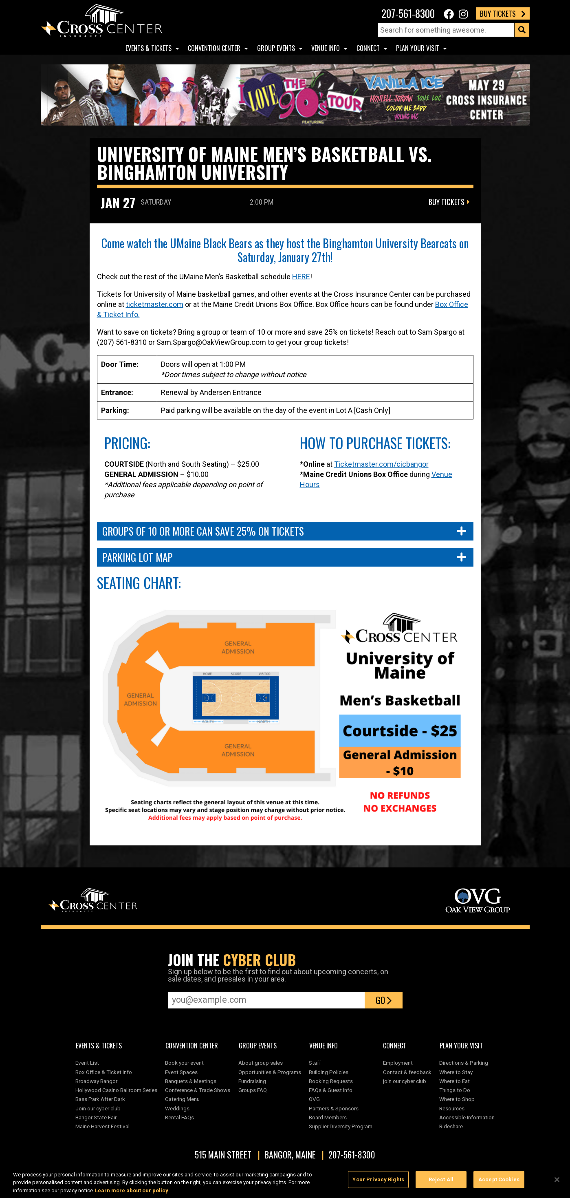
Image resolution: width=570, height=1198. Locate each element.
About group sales (260, 1062)
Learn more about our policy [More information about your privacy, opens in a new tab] (131, 1194)
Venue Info (325, 48)
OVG (314, 1099)
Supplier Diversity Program (342, 1126)
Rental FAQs (179, 1117)
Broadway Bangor (96, 1081)
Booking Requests (331, 1081)
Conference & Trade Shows (197, 1090)
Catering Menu (182, 1099)
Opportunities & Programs (269, 1072)
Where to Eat (454, 1081)
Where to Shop (457, 1099)
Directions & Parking (463, 1062)
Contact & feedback (407, 1072)
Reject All (441, 1183)
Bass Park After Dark (100, 1099)
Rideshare (451, 1126)
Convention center (214, 48)
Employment (398, 1062)
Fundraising (252, 1081)
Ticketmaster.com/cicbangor (381, 464)
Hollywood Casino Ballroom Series (116, 1090)
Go (384, 999)
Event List (87, 1062)
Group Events (276, 48)
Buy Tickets (503, 13)
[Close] (557, 1183)
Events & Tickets (148, 48)
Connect (368, 48)
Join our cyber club (98, 1108)
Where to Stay (456, 1072)
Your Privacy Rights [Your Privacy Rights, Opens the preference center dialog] (378, 1183)
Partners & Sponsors (334, 1108)
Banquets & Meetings (190, 1081)
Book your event (184, 1062)
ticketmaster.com (154, 304)
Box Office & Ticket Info (103, 1072)
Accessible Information (467, 1117)
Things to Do (454, 1090)
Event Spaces (181, 1072)
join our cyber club (404, 1081)
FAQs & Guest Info (330, 1090)
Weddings (177, 1108)
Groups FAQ (252, 1090)
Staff (315, 1062)
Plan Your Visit (417, 48)
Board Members (328, 1117)
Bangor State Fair (96, 1117)
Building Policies (328, 1072)
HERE (301, 276)
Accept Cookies (498, 1183)
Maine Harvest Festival (102, 1126)
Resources (451, 1108)
